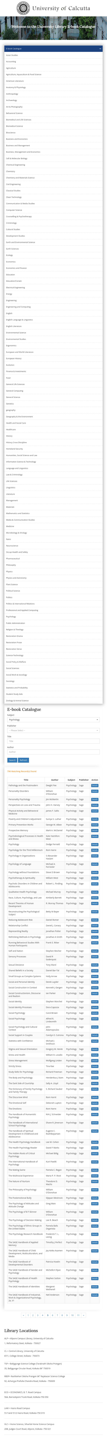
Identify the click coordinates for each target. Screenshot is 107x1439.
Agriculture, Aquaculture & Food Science (23, 74)
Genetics (10, 403)
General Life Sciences (15, 384)
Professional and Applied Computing (22, 610)
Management (12, 500)
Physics (9, 571)
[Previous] (23, 1315)
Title (9, 736)
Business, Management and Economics (23, 152)
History (9, 436)
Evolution (10, 365)
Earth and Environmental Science (20, 242)
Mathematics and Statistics (18, 513)
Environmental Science (16, 332)
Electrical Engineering (15, 287)
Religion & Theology (14, 629)
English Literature (13, 326)
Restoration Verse (14, 649)
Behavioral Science (14, 113)
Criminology (11, 223)
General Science (13, 397)
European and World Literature (19, 352)
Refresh (23, 760)
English (9, 313)
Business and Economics (17, 139)
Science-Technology (14, 655)
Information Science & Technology (21, 461)
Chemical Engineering (15, 164)
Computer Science (14, 210)
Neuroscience (12, 545)
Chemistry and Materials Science (20, 177)
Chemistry (10, 171)
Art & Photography (14, 106)
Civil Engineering (13, 184)
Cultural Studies (13, 229)
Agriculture (11, 68)
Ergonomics (11, 345)
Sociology (10, 681)
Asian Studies (12, 55)
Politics (9, 597)
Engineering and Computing (18, 306)
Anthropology (12, 94)
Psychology (11, 616)
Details (95, 785)
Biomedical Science (14, 126)
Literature (10, 494)
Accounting (11, 61)
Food (8, 378)
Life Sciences (11, 481)
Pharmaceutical (13, 558)
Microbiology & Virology (16, 532)
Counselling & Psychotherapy (19, 216)
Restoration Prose (14, 642)
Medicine (10, 526)
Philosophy (11, 565)
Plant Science (12, 584)
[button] (53, 719)
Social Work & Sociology (16, 674)
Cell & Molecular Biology (16, 158)
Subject (10, 715)
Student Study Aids (14, 694)
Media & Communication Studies (20, 520)
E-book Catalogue (13, 48)
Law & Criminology (14, 474)
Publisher (11, 725)
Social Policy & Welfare (16, 662)
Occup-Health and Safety (17, 552)
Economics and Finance (16, 268)
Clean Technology (13, 197)
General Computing (14, 390)
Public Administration (15, 623)
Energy (9, 294)
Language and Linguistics (17, 468)
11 (78, 1315)
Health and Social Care (16, 423)
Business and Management (18, 145)
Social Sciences (12, 668)
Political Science (13, 590)
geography (10, 410)
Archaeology (11, 100)
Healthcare (11, 429)
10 (72, 1315)
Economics (11, 261)
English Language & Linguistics (19, 319)
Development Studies (15, 236)
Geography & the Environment (19, 416)
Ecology (9, 255)
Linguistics (10, 487)
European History (13, 358)
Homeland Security (14, 448)
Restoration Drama (14, 636)
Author (10, 747)
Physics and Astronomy (16, 578)
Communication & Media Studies (20, 203)
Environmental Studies (16, 339)
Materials (10, 507)
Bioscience (10, 132)
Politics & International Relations (20, 603)
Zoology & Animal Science (17, 700)
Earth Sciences (12, 248)
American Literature (15, 81)
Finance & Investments (16, 371)
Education (10, 274)
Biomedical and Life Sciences (18, 119)
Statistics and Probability (17, 687)
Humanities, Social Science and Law (21, 455)
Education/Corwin (14, 281)
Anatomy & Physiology (16, 87)
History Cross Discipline (16, 442)
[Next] (83, 1315)
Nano (8, 539)
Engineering (11, 300)
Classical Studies (13, 190)
